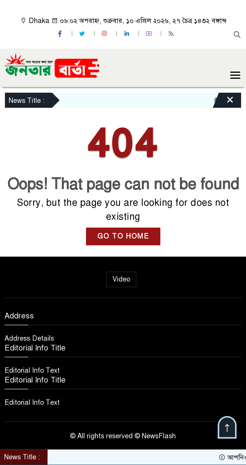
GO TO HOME (123, 236)
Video (121, 279)
